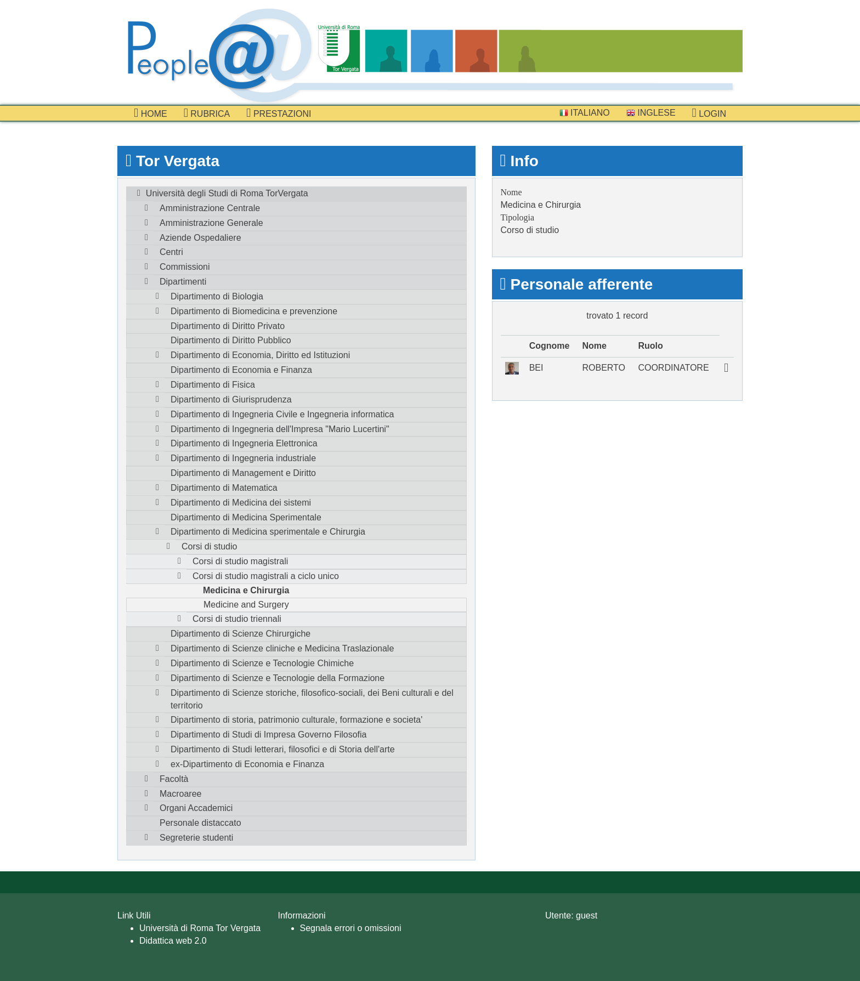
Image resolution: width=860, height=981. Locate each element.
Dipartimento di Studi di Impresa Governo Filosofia (269, 734)
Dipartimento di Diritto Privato (228, 326)
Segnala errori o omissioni (350, 928)
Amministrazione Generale (211, 223)
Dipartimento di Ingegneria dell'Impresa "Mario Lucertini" (280, 429)
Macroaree (180, 793)
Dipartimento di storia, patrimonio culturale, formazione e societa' (296, 719)
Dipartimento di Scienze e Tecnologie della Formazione (277, 678)
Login (709, 113)
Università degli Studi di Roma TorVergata (227, 193)
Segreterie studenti (196, 837)
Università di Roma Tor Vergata (200, 928)
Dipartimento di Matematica (224, 487)
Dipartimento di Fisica (213, 384)
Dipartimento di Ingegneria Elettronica (244, 443)
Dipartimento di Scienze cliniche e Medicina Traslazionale (282, 648)
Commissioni (185, 266)
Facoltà (174, 779)
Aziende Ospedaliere (200, 237)
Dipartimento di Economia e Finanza (241, 370)
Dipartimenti (183, 281)
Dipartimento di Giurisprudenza (231, 399)
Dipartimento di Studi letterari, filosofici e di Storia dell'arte (283, 749)
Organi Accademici (196, 808)
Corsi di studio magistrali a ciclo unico (266, 576)
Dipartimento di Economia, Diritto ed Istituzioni (260, 355)
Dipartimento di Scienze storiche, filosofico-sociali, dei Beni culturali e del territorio (312, 699)
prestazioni (278, 113)
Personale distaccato (200, 822)
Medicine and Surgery (246, 604)
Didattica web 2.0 (173, 940)
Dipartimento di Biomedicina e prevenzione (254, 311)
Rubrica (207, 113)
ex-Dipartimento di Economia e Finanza (247, 764)
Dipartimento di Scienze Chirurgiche (240, 633)
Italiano (584, 112)
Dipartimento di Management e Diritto (243, 473)
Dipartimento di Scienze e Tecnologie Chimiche (262, 663)
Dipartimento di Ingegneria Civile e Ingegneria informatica (282, 414)
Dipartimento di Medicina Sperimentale (246, 517)
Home (150, 113)
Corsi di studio (209, 546)
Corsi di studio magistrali (240, 561)
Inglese (651, 112)
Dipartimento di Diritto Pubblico (231, 340)
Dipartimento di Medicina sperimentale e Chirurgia (268, 531)
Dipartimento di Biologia (217, 296)
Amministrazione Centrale (210, 208)
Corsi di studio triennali (237, 618)
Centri (171, 252)
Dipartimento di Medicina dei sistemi (241, 502)
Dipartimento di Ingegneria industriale (243, 458)
